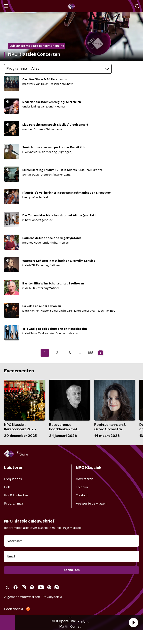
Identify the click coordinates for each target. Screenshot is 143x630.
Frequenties (13, 479)
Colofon (82, 487)
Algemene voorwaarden (22, 597)
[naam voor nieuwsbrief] (71, 541)
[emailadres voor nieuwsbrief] (71, 556)
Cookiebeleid (13, 609)
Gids (7, 487)
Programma (16, 68)
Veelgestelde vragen (91, 503)
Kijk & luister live (16, 495)
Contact (82, 495)
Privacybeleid (52, 597)
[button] (133, 622)
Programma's (14, 503)
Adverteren (84, 479)
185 (90, 353)
